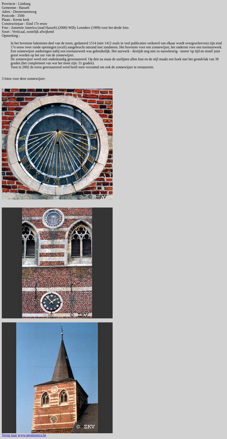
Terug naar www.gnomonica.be (24, 435)
